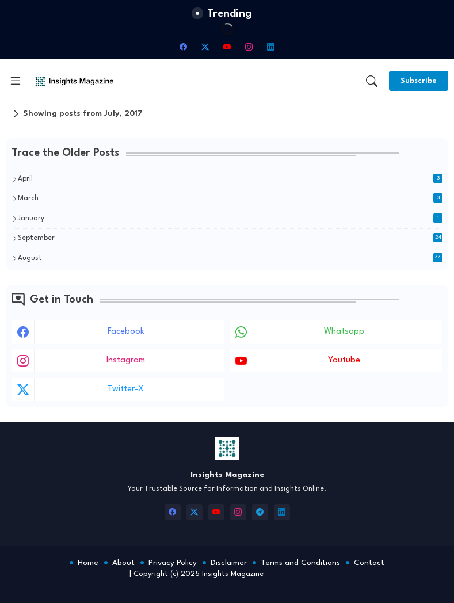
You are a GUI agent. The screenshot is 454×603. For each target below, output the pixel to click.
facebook (126, 331)
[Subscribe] (418, 81)
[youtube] (227, 47)
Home (88, 563)
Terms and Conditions (300, 563)
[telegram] (260, 512)
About (123, 563)
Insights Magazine (233, 574)
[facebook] (184, 47)
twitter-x (126, 389)
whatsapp (344, 331)
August (230, 257)
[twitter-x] (205, 47)
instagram (125, 360)
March (230, 198)
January (230, 218)
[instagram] (249, 47)
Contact (369, 563)
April (230, 178)
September (230, 237)
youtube (344, 360)
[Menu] (15, 81)
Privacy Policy (172, 563)
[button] (371, 81)
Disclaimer (229, 563)
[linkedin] (271, 47)
